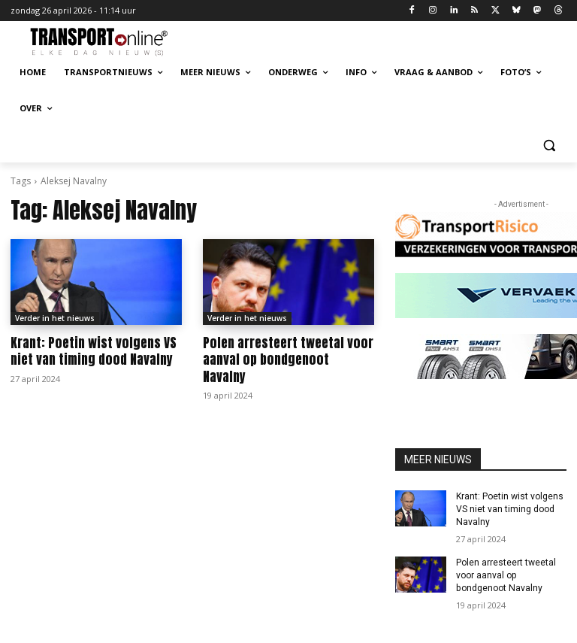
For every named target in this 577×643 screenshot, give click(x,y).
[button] (548, 144)
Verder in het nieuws (55, 318)
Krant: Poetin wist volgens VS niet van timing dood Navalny (92, 351)
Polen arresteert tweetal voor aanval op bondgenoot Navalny (287, 351)
